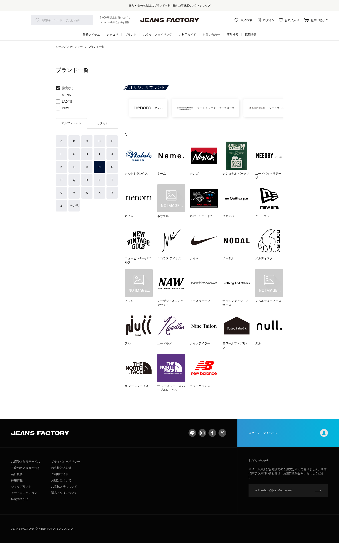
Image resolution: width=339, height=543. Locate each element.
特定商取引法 (19, 499)
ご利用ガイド (187, 34)
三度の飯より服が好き (25, 468)
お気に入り (289, 20)
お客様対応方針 (61, 468)
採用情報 (251, 34)
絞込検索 (243, 20)
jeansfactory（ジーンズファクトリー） (169, 20)
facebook (212, 433)
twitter (222, 433)
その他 (74, 205)
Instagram (202, 433)
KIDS (62, 108)
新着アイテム (91, 34)
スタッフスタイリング (157, 34)
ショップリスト (21, 486)
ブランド (130, 34)
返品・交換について (64, 492)
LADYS (64, 101)
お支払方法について (64, 486)
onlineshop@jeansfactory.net (273, 490)
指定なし (65, 88)
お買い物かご (316, 20)
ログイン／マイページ (288, 433)
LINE (192, 433)
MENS (63, 95)
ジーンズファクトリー (69, 46)
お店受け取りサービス (25, 461)
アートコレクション (24, 492)
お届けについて (61, 480)
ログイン (266, 20)
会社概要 (17, 474)
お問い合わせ (211, 34)
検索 (38, 20)
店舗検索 (232, 34)
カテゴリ (112, 34)
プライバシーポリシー (65, 461)
